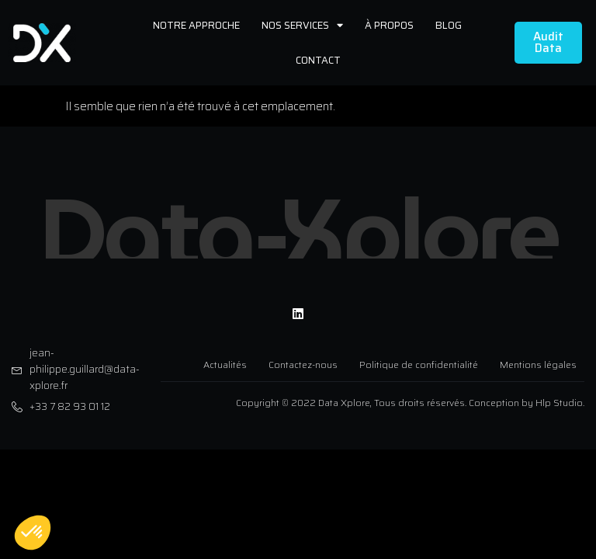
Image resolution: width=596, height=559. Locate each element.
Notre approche (196, 25)
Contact (318, 60)
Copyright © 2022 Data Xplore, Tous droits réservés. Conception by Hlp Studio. (410, 398)
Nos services (302, 25)
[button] (32, 532)
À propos (389, 25)
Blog (448, 25)
